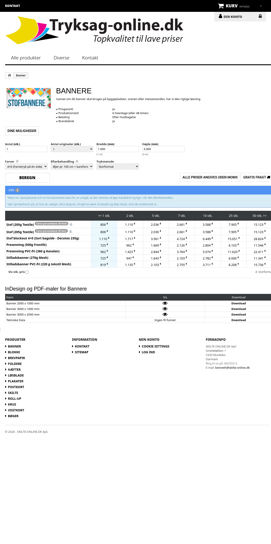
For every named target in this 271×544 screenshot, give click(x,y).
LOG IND (260, 17)
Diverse (61, 57)
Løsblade (16, 375)
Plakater (15, 381)
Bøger (13, 416)
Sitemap (82, 352)
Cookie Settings (156, 346)
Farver (9, 161)
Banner (21, 75)
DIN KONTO (233, 17)
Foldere (15, 364)
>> (265, 215)
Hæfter (14, 369)
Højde (146, 144)
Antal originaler (62, 144)
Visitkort (16, 410)
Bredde (102, 144)
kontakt (12, 6)
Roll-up (14, 398)
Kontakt (90, 57)
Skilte (13, 393)
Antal (9, 144)
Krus (12, 404)
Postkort (16, 387)
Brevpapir (16, 358)
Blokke (14, 352)
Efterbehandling (62, 161)
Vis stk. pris (16, 272)
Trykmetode (105, 161)
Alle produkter (26, 57)
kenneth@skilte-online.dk (232, 368)
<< (100, 215)
